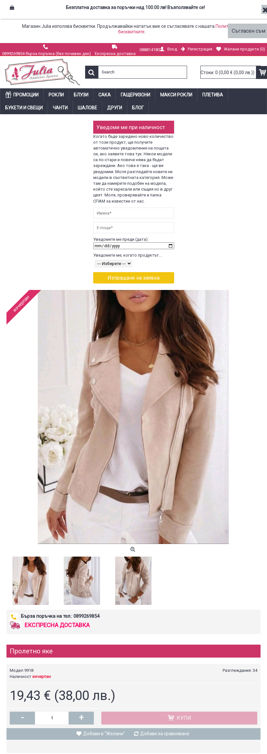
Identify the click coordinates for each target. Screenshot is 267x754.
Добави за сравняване (164, 733)
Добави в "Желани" (104, 733)
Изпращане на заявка (133, 278)
